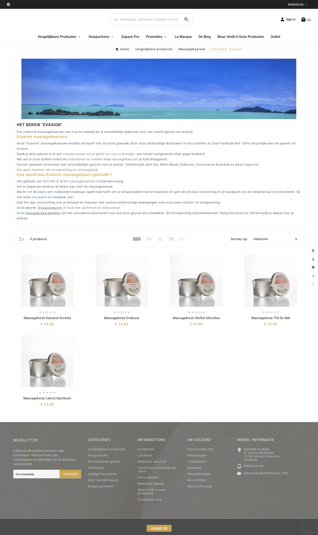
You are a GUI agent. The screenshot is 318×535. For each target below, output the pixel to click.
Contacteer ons (150, 514)
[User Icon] (287, 27)
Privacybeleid (148, 492)
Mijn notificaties (200, 501)
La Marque (146, 464)
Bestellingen (196, 470)
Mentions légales (151, 499)
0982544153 (253, 481)
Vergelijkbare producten (106, 464)
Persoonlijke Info (200, 464)
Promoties (96, 483)
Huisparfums (98, 470)
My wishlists (197, 495)
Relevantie (276, 254)
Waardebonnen (199, 489)
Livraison (145, 470)
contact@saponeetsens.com (265, 488)
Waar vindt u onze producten (152, 506)
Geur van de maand (103, 495)
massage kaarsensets (43, 228)
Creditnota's (196, 477)
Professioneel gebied (104, 477)
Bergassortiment (101, 501)
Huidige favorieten (102, 489)
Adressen (194, 483)
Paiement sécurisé (152, 477)
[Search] (145, 27)
